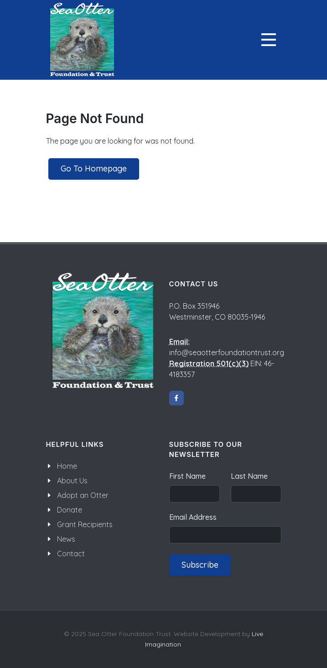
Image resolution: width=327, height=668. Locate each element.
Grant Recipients (85, 524)
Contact (71, 553)
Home (67, 466)
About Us (72, 480)
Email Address (193, 517)
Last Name (249, 476)
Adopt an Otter (83, 495)
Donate (69, 509)
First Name (187, 476)
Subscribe (200, 564)
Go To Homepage (94, 168)
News (66, 539)
